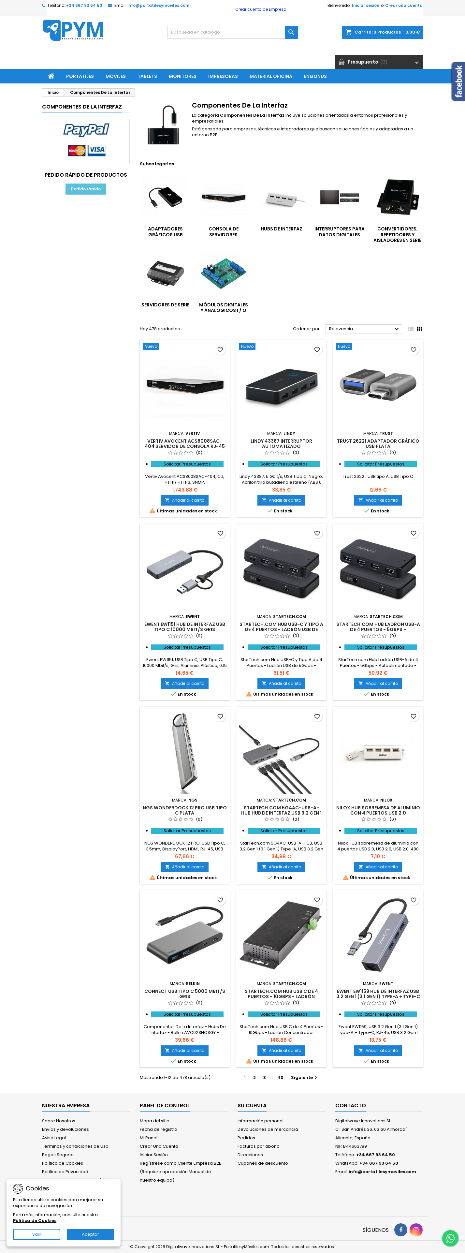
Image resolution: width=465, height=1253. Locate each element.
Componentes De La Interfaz (82, 107)
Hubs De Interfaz (281, 229)
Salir (36, 1234)
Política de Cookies (62, 1163)
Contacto (350, 1105)
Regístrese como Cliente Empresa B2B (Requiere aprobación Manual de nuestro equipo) (181, 1171)
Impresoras (223, 76)
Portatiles (80, 76)
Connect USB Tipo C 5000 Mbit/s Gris (184, 994)
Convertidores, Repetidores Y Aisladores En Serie (397, 234)
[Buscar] (232, 32)
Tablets (147, 76)
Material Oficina (271, 76)
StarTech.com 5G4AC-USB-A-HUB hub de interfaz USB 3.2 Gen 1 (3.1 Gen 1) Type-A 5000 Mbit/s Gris (281, 812)
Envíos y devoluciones (65, 1129)
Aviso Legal (54, 1138)
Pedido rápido (86, 189)
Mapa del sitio (154, 1121)
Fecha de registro (158, 1129)
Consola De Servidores (224, 232)
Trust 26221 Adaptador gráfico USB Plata (378, 444)
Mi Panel (148, 1138)
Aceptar (90, 1234)
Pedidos (246, 1138)
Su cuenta (252, 1105)
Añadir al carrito (184, 500)
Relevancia (364, 329)
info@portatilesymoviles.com (158, 5)
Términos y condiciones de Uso (75, 1146)
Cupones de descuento (263, 1163)
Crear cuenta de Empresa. (260, 9)
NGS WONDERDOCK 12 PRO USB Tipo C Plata (185, 810)
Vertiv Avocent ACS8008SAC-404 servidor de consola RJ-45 (185, 444)
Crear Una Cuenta (159, 1146)
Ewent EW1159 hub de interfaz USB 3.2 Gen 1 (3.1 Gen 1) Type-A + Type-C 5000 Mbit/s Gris (378, 996)
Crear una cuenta (404, 5)
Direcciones (250, 1155)
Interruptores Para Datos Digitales (339, 232)
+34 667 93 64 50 (84, 5)
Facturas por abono (259, 1146)
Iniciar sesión (365, 5)
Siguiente (305, 1077)
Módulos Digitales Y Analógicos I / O (223, 308)
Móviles (116, 76)
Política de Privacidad (65, 1172)
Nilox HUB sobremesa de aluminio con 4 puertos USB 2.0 (378, 810)
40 (280, 1077)
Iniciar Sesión (154, 1155)
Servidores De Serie (165, 305)
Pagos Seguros (58, 1155)
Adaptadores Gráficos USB (165, 232)
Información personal (260, 1121)
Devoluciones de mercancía (268, 1129)
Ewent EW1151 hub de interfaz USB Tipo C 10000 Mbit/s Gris (184, 627)
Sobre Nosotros (58, 1121)
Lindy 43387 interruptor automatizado (281, 444)
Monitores (182, 76)
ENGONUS (315, 76)
